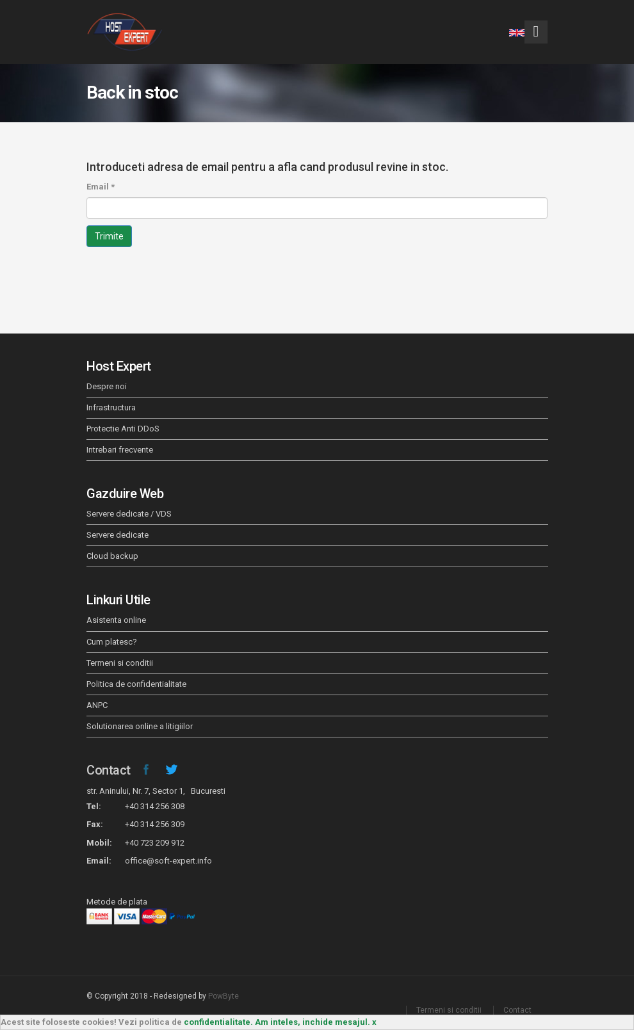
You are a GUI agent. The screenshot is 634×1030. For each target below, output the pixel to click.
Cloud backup (112, 556)
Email (100, 186)
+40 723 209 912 (154, 843)
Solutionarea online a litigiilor (139, 726)
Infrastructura (111, 407)
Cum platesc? (111, 642)
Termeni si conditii (119, 663)
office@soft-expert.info (168, 860)
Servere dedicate (117, 535)
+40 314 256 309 (154, 824)
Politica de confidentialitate (136, 684)
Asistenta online (116, 620)
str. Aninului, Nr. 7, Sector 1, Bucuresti (155, 791)
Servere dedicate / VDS (129, 514)
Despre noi (106, 386)
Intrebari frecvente (119, 450)
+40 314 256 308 (154, 806)
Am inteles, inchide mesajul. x (316, 1022)
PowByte (223, 996)
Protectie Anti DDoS (122, 428)
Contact (108, 770)
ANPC (97, 705)
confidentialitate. (218, 1022)
